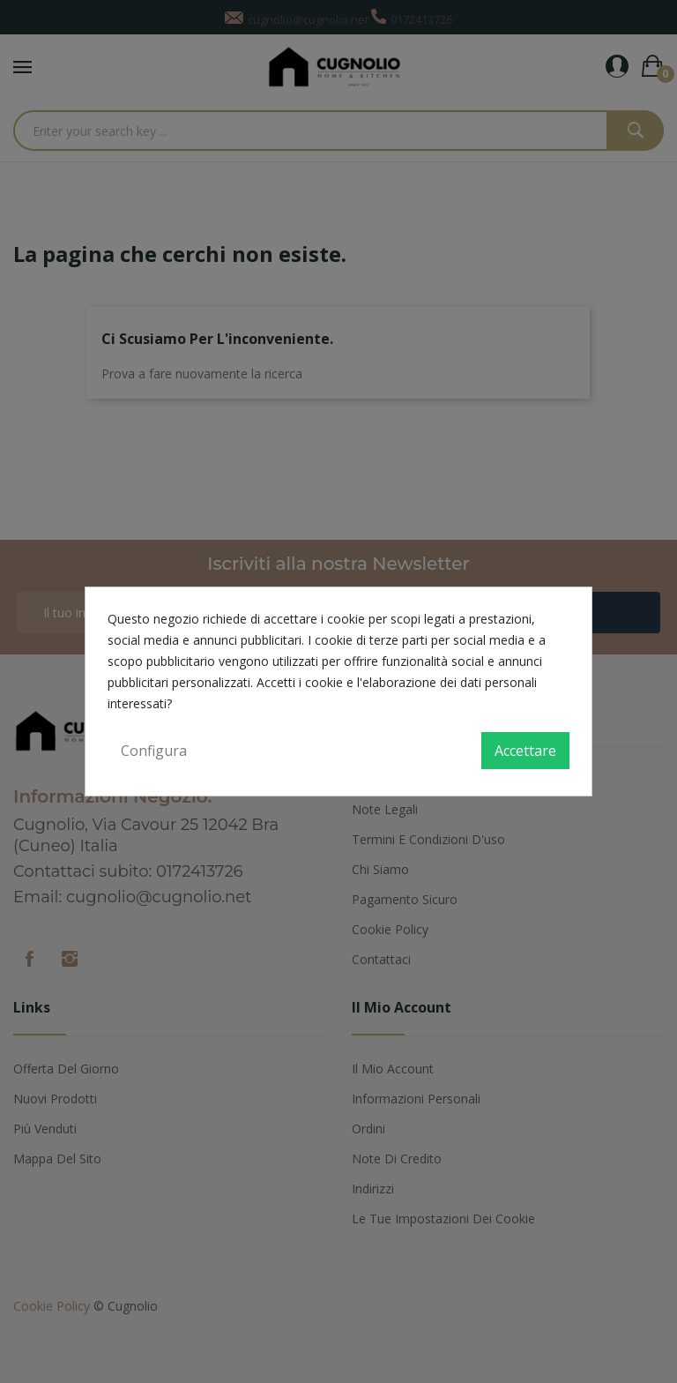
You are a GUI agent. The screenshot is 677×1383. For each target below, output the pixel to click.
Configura (154, 750)
